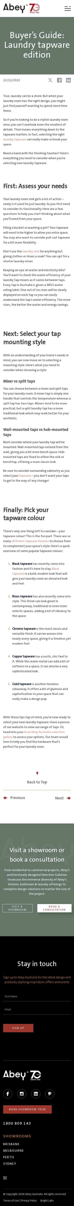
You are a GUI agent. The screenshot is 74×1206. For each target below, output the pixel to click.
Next (59, 798)
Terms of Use (11, 1200)
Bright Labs (47, 1200)
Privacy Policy (29, 1200)
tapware (25, 476)
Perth (8, 1157)
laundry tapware (14, 139)
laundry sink (30, 251)
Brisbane (11, 1144)
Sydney (9, 1164)
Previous (17, 798)
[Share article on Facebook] (59, 80)
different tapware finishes (30, 541)
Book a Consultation (54, 908)
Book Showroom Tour (27, 1109)
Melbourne (13, 1150)
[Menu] (68, 8)
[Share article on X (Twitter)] (50, 80)
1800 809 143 (17, 1123)
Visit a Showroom (17, 908)
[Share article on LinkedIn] (68, 80)
